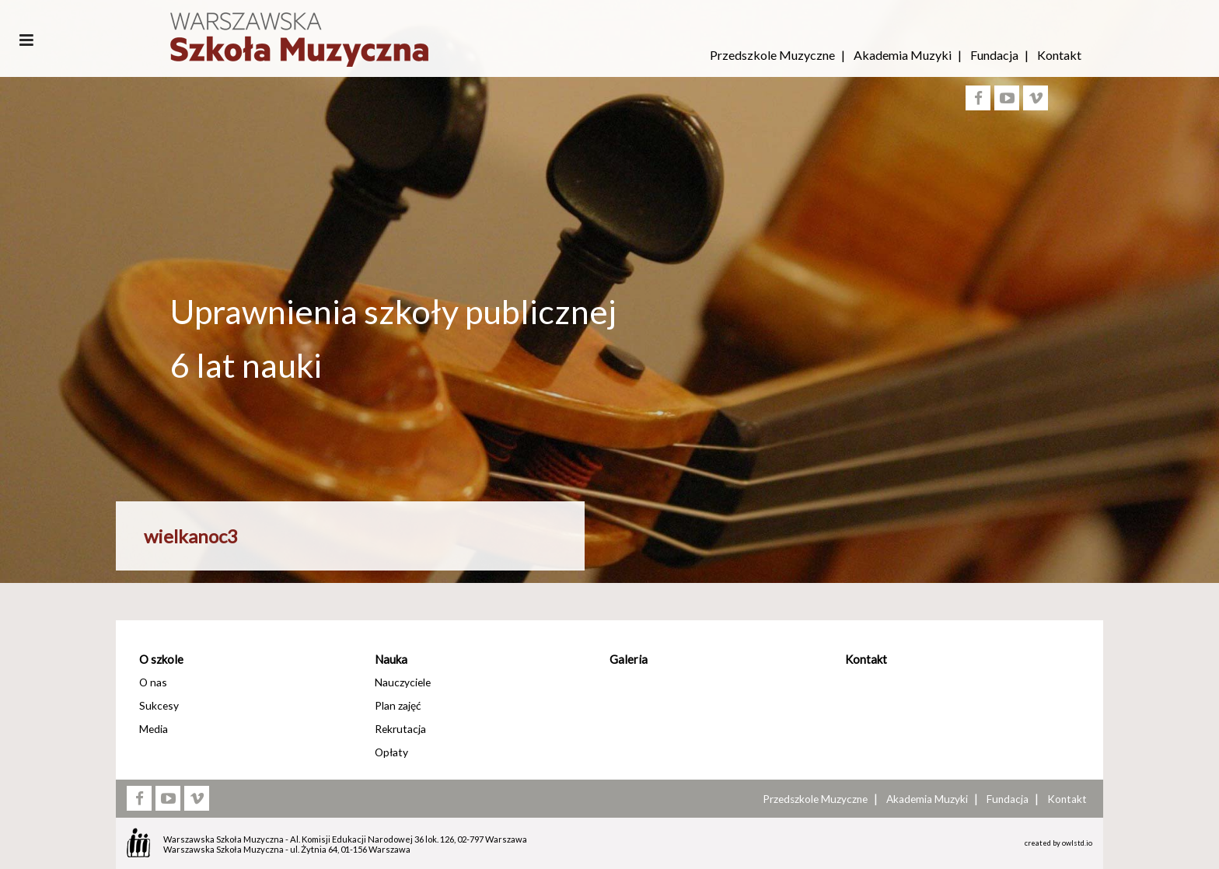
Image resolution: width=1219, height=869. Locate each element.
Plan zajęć (398, 705)
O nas (153, 682)
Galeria (629, 659)
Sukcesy (159, 705)
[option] (609, 438)
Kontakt (1059, 54)
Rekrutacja (400, 728)
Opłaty (391, 752)
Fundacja (994, 54)
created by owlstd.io (1058, 843)
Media (153, 728)
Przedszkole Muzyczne (772, 54)
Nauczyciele (403, 682)
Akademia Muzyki (903, 54)
